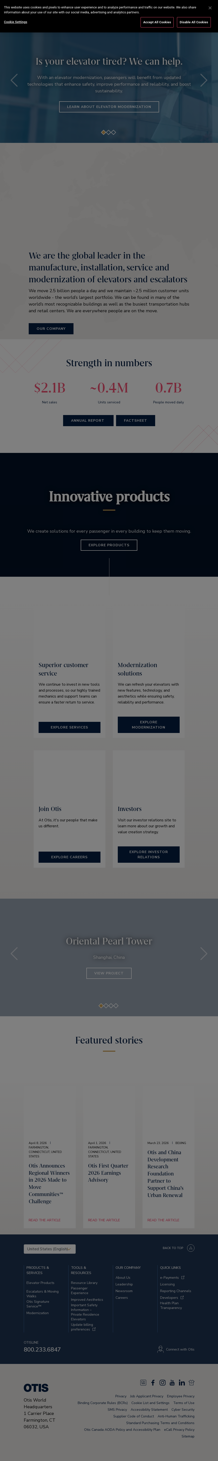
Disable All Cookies (194, 15)
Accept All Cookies (157, 15)
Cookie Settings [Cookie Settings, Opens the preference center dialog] (15, 15)
